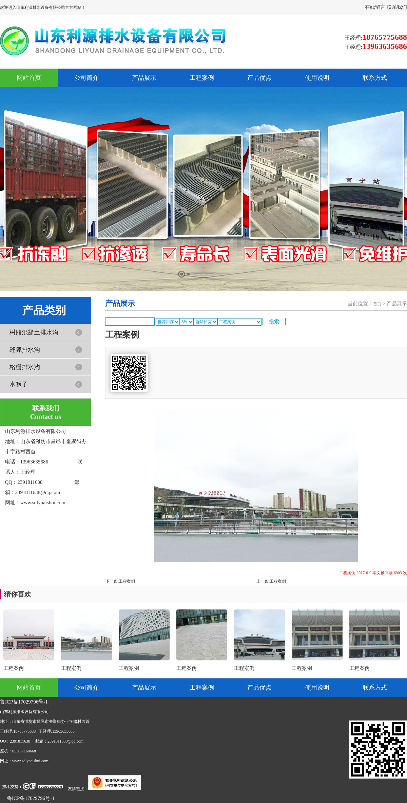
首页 (377, 304)
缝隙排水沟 (24, 349)
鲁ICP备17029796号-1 (24, 702)
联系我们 (397, 7)
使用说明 (317, 77)
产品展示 (144, 77)
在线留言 (376, 7)
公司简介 (86, 77)
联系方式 (375, 77)
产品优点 (259, 77)
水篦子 (18, 384)
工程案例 (202, 77)
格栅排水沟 (24, 367)
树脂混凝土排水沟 (33, 332)
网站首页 (29, 77)
